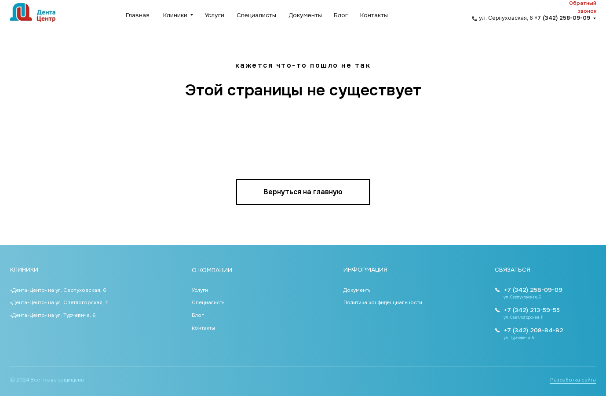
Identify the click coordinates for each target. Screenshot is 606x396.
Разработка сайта (573, 380)
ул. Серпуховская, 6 (534, 18)
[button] (572, 7)
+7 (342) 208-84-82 (533, 330)
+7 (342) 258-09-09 (533, 290)
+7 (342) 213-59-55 (532, 310)
